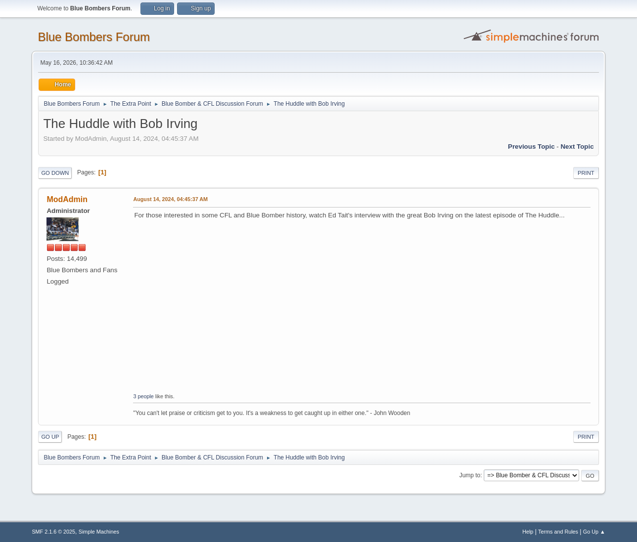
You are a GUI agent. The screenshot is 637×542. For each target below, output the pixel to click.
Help (527, 532)
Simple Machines (99, 532)
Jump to (470, 475)
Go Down (55, 173)
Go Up (50, 437)
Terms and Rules (558, 532)
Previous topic (531, 146)
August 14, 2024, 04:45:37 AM (170, 199)
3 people (143, 396)
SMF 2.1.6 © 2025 (53, 532)
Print (586, 173)
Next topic (576, 146)
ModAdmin (67, 199)
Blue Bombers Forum (94, 36)
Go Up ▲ (594, 532)
